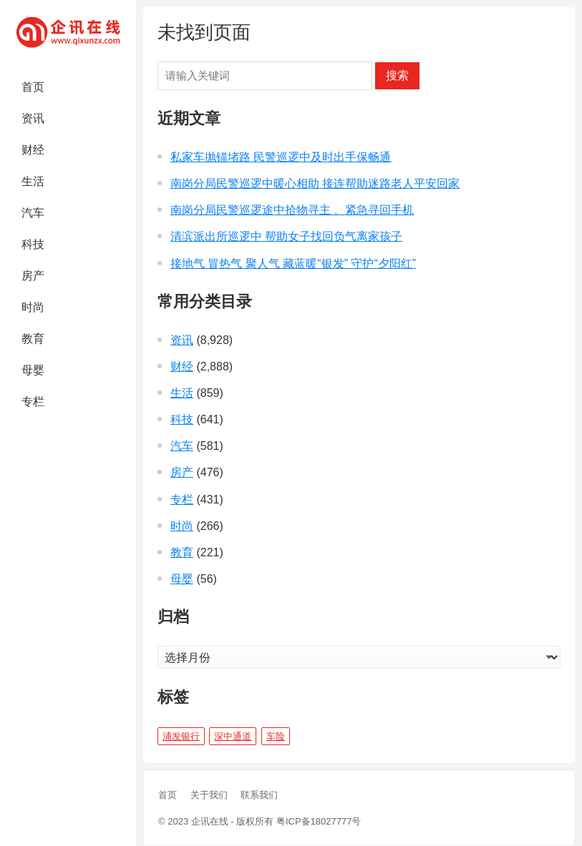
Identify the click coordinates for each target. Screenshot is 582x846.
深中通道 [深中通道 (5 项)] (232, 736)
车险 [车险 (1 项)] (275, 736)
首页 (32, 87)
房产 (32, 276)
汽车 (32, 213)
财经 (32, 150)
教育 (32, 339)
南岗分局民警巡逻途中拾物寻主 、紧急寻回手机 (292, 210)
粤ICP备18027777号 (319, 821)
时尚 (32, 307)
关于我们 (209, 795)
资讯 (32, 118)
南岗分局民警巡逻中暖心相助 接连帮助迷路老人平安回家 (315, 183)
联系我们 (259, 795)
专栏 (32, 401)
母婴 (32, 370)
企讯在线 (209, 821)
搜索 (397, 75)
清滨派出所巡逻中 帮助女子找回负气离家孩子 (286, 236)
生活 (32, 181)
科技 (32, 244)
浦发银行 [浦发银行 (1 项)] (181, 736)
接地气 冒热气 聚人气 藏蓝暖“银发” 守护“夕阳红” (293, 263)
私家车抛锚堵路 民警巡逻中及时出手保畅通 (280, 157)
